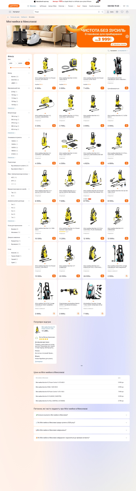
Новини (84, 6)
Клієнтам (62, 6)
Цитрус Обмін (52, 6)
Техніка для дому (14, 17)
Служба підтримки (94, 6)
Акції (78, 6)
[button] (19, 76)
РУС (128, 6)
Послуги (71, 6)
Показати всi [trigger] (11, 108)
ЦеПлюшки (43, 6)
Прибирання (24, 17)
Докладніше (39, 361)
